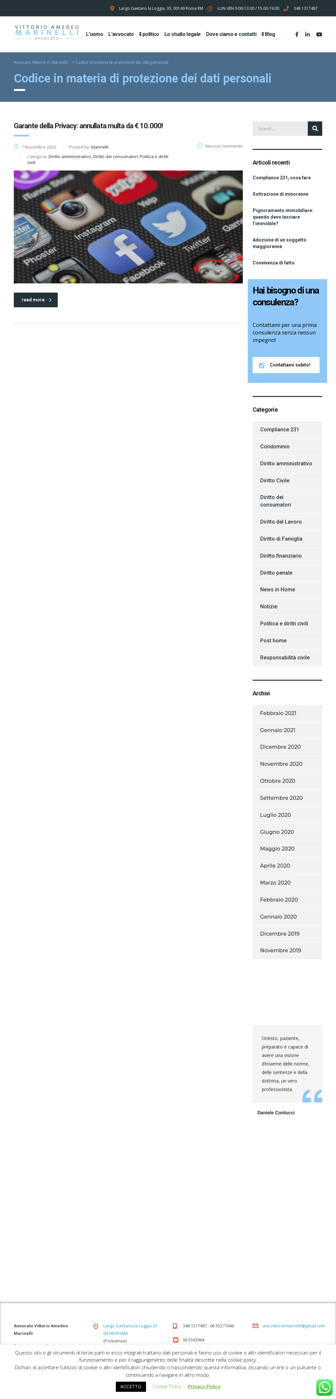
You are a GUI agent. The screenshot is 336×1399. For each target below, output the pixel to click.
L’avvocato (121, 34)
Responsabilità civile (285, 658)
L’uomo (94, 34)
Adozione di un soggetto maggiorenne (279, 243)
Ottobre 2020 (278, 781)
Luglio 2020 (275, 815)
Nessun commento (220, 146)
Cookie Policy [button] (167, 1386)
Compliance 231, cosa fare (282, 177)
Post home (273, 640)
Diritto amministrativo (286, 463)
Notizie (268, 606)
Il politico (149, 34)
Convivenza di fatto (274, 262)
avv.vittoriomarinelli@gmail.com (293, 1326)
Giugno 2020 (277, 832)
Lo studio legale (182, 34)
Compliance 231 (279, 429)
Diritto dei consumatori (275, 501)
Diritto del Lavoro (281, 522)
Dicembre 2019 (280, 934)
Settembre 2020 (281, 798)
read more (37, 299)
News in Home (277, 589)
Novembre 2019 (280, 950)
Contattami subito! (284, 365)
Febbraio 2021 (278, 713)
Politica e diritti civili (284, 623)
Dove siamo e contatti (231, 34)
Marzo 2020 (275, 883)
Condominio (275, 446)
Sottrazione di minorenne (280, 194)
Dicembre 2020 (280, 747)
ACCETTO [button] (130, 1386)
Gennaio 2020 (278, 917)
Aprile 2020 (275, 866)
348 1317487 (306, 8)
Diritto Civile (274, 480)
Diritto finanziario (281, 556)
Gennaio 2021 (277, 730)
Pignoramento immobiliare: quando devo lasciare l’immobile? (283, 217)
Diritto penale (276, 573)
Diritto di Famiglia (281, 539)
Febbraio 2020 (279, 900)
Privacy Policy (204, 1386)
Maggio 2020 (277, 849)
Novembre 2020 (281, 764)
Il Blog (268, 34)
